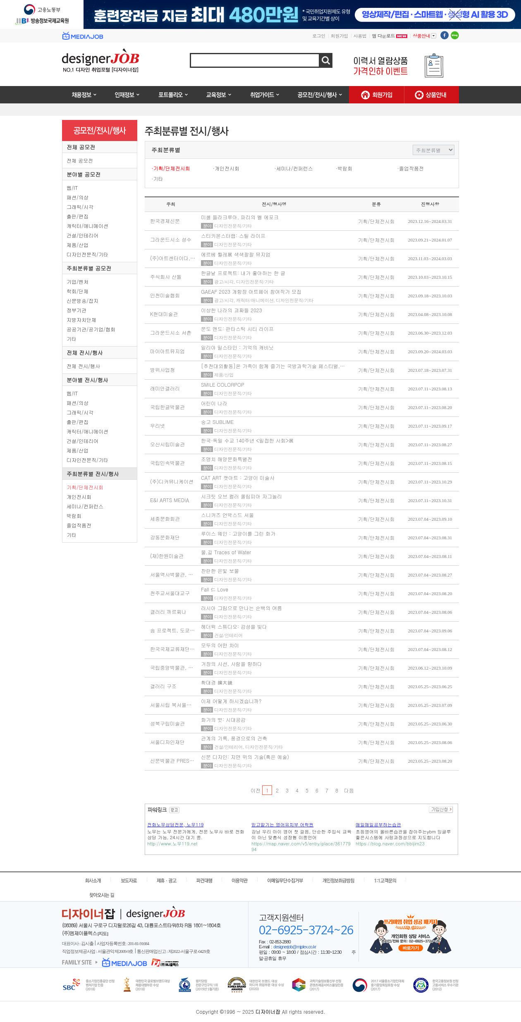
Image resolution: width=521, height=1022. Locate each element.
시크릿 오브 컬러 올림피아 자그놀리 (241, 496)
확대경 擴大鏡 (216, 682)
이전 (255, 790)
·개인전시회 (226, 168)
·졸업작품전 (410, 168)
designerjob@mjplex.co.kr (294, 946)
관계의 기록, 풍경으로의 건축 (234, 738)
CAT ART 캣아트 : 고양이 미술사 (238, 477)
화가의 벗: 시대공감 (223, 719)
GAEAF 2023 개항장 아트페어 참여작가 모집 (251, 291)
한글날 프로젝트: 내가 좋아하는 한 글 (243, 272)
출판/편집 (77, 216)
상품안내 (424, 35)
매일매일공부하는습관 (378, 824)
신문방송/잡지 (82, 300)
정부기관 (76, 310)
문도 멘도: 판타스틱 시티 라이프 (237, 328)
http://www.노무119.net (172, 843)
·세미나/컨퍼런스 (293, 168)
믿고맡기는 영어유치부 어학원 (282, 824)
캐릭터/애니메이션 (87, 225)
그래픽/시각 (80, 206)
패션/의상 (77, 197)
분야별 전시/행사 (87, 380)
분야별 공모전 (83, 174)
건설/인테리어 (82, 235)
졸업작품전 (79, 525)
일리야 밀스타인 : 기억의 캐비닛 (237, 347)
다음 (349, 790)
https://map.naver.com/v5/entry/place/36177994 (301, 846)
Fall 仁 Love (214, 589)
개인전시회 (79, 496)
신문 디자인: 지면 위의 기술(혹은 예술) (245, 756)
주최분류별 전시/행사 (93, 474)
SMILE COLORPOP (222, 384)
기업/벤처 (77, 281)
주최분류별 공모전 (89, 268)
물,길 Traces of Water (226, 551)
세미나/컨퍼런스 (85, 506)
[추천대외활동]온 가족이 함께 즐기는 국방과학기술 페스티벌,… (273, 365)
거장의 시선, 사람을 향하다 (231, 663)
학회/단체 (77, 290)
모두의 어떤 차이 (220, 645)
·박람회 (344, 168)
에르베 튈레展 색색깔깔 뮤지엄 (235, 254)
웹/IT (72, 187)
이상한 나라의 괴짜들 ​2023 (231, 310)
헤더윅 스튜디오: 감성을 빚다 (234, 626)
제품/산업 (77, 244)
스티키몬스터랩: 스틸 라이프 (233, 235)
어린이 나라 (214, 403)
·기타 (157, 178)
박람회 (74, 515)
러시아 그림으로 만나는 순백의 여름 (241, 607)
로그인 (318, 36)
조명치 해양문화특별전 (226, 458)
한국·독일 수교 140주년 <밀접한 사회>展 (247, 440)
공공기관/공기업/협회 (91, 329)
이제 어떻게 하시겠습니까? (231, 700)
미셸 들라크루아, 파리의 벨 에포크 (240, 216)
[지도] (103, 933)
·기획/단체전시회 (170, 168)
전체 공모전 (81, 147)
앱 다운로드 (389, 36)
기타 (71, 338)
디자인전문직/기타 (87, 254)
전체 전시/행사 (85, 353)
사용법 (360, 36)
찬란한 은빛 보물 (220, 570)
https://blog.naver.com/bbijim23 (390, 843)
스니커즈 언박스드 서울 (227, 514)
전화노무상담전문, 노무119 (175, 824)
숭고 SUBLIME (217, 421)
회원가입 (339, 36)
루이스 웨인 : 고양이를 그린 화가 (238, 533)
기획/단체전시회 (85, 487)
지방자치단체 (81, 319)
